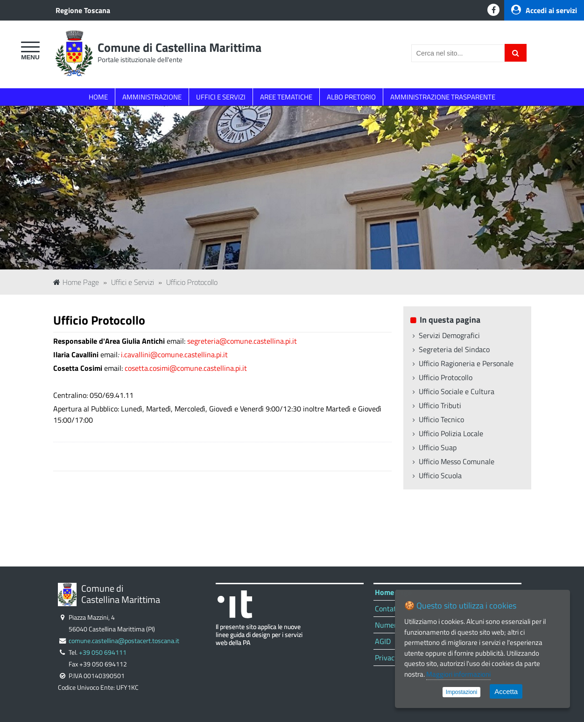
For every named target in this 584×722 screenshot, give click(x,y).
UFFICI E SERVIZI (221, 97)
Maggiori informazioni (458, 674)
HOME (98, 97)
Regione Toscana (83, 10)
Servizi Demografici (449, 335)
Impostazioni (461, 692)
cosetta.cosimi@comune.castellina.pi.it (186, 368)
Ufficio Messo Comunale (456, 461)
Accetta (506, 691)
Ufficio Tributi (440, 405)
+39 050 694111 (103, 652)
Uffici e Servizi (132, 282)
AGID (383, 641)
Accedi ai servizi (544, 10)
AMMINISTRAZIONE (152, 97)
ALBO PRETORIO (351, 97)
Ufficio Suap (438, 447)
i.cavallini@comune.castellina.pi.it (174, 354)
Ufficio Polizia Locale (451, 433)
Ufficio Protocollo (192, 282)
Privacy (386, 657)
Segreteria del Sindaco (454, 349)
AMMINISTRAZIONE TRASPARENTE (442, 97)
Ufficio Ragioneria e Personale (466, 363)
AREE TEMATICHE (286, 97)
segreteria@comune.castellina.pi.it (242, 341)
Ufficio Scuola (440, 475)
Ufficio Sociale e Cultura (456, 391)
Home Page (76, 282)
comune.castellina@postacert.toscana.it (124, 641)
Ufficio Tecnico (441, 419)
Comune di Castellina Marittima (179, 47)
